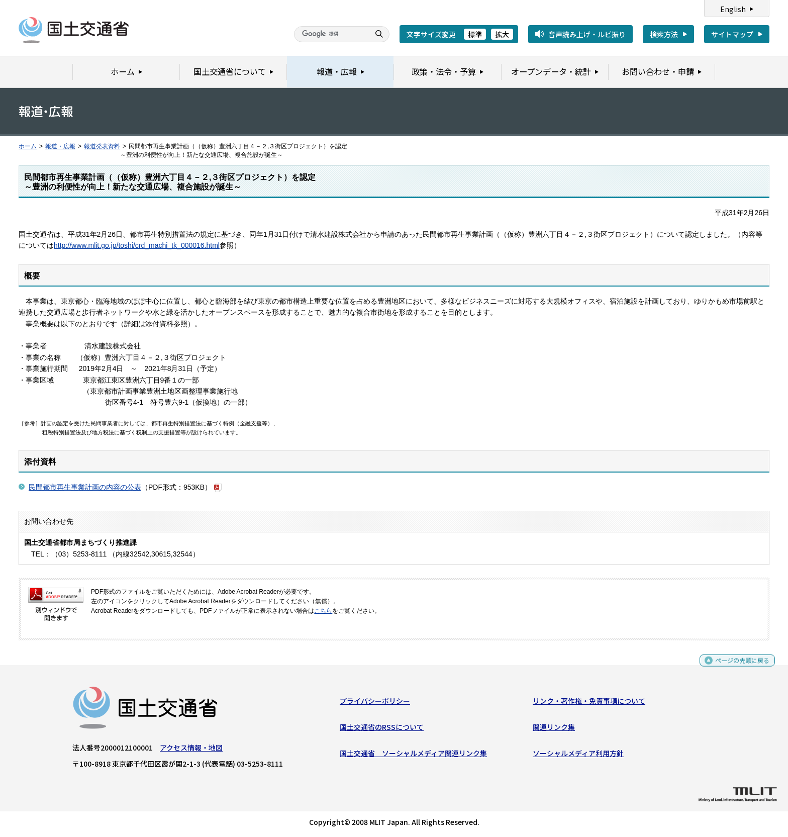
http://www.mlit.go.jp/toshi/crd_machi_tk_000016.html (137, 245)
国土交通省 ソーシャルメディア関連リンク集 (413, 756)
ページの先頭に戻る (738, 667)
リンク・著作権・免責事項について (589, 703)
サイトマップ (732, 34)
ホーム (28, 146)
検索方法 (664, 34)
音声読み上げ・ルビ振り (587, 34)
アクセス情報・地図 (191, 750)
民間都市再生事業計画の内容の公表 (85, 487)
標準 (475, 34)
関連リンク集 (554, 729)
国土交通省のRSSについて (382, 729)
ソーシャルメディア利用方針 (578, 756)
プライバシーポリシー (375, 703)
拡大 (502, 34)
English (733, 9)
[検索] (330, 34)
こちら (323, 610)
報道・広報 (60, 146)
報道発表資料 (102, 146)
